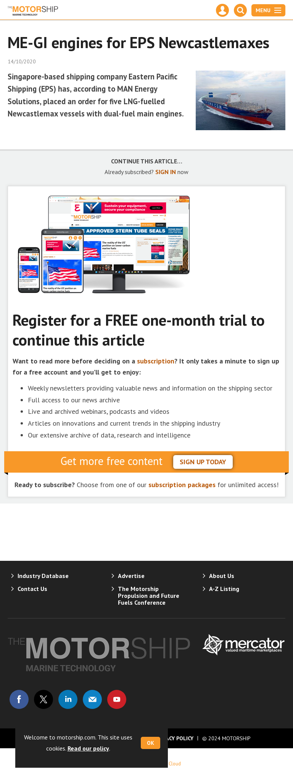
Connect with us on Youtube (117, 699)
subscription (155, 361)
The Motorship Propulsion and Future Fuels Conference (148, 595)
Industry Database (43, 576)
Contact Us (32, 588)
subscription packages (182, 484)
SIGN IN (165, 172)
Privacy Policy (174, 738)
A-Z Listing (224, 588)
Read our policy (88, 748)
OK (150, 742)
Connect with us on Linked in (68, 699)
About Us (221, 576)
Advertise (131, 576)
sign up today (203, 461)
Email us (92, 699)
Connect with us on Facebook (19, 699)
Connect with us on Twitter (43, 699)
